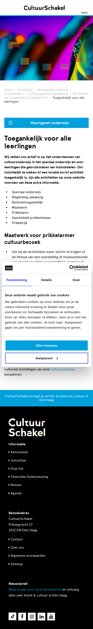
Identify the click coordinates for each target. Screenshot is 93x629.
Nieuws (16, 485)
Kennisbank (19, 452)
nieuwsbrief (35, 589)
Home (8, 90)
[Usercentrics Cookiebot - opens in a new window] (69, 268)
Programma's (14, 94)
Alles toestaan (47, 345)
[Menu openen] (84, 7)
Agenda (16, 493)
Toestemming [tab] (16, 280)
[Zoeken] (8, 8)
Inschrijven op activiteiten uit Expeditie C (46, 95)
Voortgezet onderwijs (52, 90)
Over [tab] (76, 280)
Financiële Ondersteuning (29, 477)
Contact (17, 539)
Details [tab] (46, 280)
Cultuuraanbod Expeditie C (48, 94)
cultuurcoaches (62, 369)
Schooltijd (24, 90)
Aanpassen (46, 358)
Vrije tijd (17, 469)
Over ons (17, 547)
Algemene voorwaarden (28, 556)
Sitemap (17, 564)
